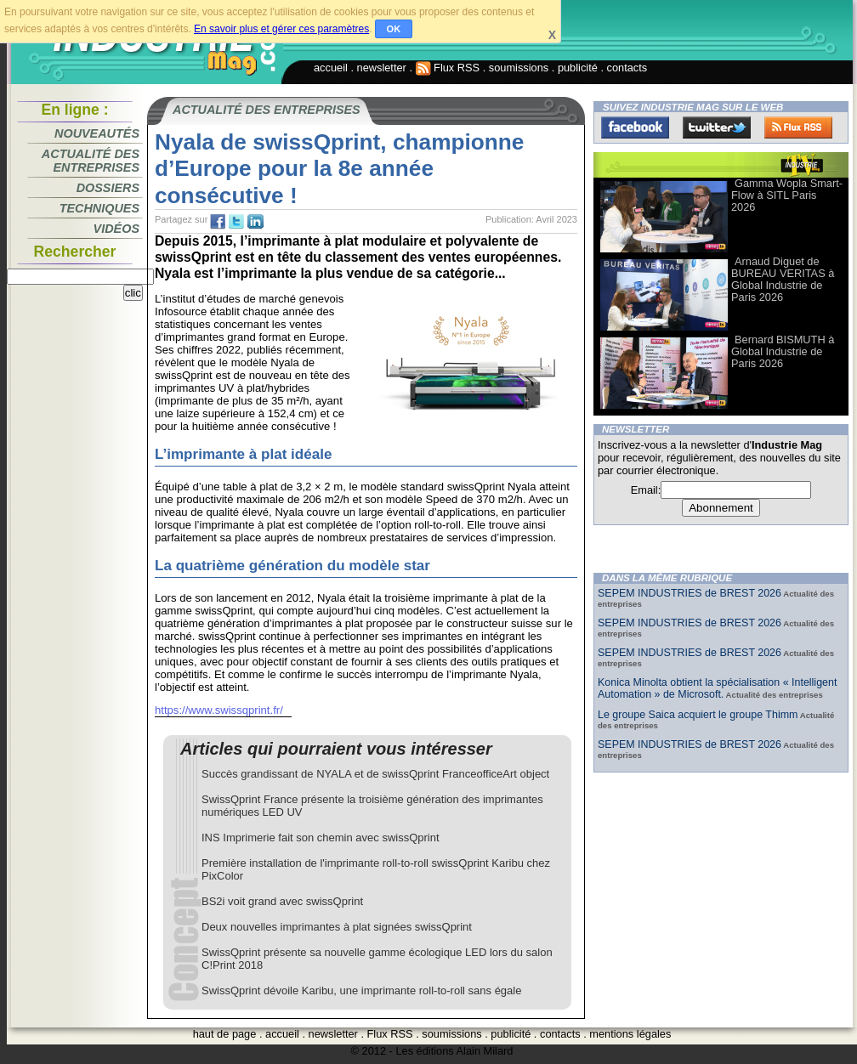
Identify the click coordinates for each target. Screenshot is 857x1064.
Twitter (717, 127)
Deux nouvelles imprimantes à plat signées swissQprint (336, 926)
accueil (331, 67)
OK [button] (394, 29)
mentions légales (630, 1033)
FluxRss (798, 127)
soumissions (518, 67)
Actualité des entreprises (90, 160)
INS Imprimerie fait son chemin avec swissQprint (320, 837)
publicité (578, 67)
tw (236, 221)
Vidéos (116, 228)
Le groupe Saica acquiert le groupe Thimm (697, 715)
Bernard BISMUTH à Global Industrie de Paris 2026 (782, 351)
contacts (627, 67)
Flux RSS (448, 67)
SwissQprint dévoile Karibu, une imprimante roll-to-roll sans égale (361, 990)
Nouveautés (96, 133)
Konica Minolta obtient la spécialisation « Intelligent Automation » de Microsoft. (717, 688)
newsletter (381, 67)
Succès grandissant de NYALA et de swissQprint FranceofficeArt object (375, 773)
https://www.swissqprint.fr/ (219, 710)
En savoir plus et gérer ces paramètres (281, 29)
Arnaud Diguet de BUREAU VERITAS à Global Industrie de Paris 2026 (782, 279)
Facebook (635, 127)
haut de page (225, 1033)
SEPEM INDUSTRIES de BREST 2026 (689, 593)
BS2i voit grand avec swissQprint (282, 901)
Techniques (99, 208)
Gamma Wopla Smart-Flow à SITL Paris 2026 (787, 195)
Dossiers (108, 188)
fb (217, 221)
